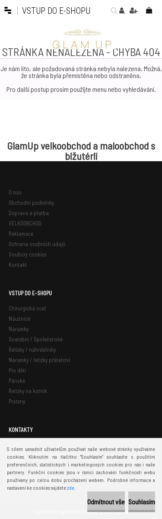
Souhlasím (141, 501)
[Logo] (81, 38)
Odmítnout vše (106, 501)
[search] (112, 10)
